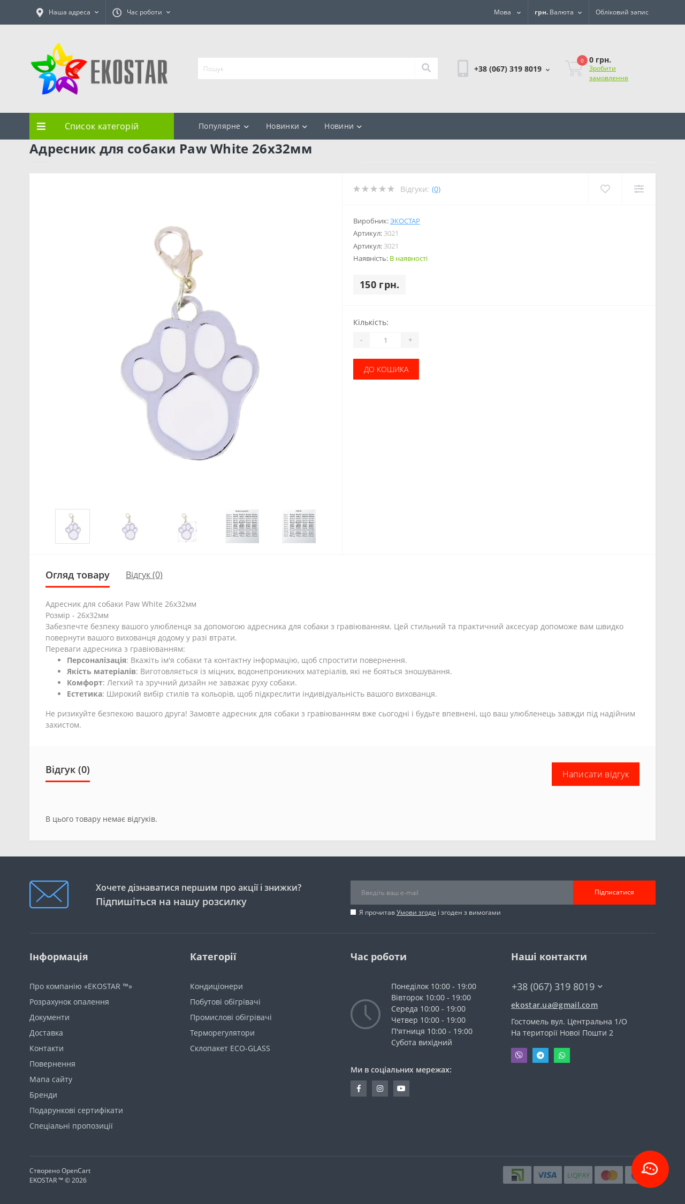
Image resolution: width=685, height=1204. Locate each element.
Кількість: (371, 322)
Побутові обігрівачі (225, 1002)
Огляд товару (77, 574)
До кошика (386, 369)
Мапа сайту (50, 1079)
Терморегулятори (222, 1033)
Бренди (43, 1095)
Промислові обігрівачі (231, 1017)
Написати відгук (595, 774)
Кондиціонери (216, 986)
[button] (67, 12)
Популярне (224, 126)
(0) (436, 189)
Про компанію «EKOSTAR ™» (80, 986)
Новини (343, 126)
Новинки (286, 126)
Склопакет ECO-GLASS (230, 1048)
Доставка (46, 1033)
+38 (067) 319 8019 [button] (557, 987)
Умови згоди (416, 912)
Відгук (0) (144, 575)
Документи (49, 1017)
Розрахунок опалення (69, 1002)
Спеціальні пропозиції (71, 1126)
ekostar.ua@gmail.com (554, 1005)
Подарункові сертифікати (76, 1110)
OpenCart (76, 1170)
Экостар (405, 221)
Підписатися (614, 892)
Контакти (46, 1048)
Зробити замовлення (608, 73)
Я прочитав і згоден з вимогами (430, 912)
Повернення (52, 1064)
